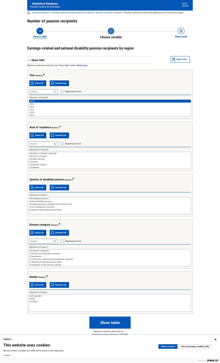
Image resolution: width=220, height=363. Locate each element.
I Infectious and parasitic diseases (110, 253)
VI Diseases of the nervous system (110, 264)
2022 (110, 106)
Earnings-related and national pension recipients (72, 13)
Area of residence (40, 127)
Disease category (39, 224)
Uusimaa (110, 161)
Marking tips (82, 65)
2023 (110, 104)
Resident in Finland (110, 156)
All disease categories (110, 250)
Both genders (110, 296)
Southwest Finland (110, 164)
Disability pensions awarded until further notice (110, 204)
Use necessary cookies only (195, 346)
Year (32, 75)
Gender (33, 277)
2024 (110, 101)
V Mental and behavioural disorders (110, 262)
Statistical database (41, 13)
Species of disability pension (46, 179)
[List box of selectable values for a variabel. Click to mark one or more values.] (110, 108)
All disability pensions (110, 198)
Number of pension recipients (109, 13)
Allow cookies (168, 346)
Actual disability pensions (110, 201)
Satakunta (110, 167)
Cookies (6, 355)
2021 (110, 109)
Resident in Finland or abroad (110, 153)
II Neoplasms (110, 256)
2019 (110, 115)
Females (110, 301)
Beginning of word (73, 91)
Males (110, 298)
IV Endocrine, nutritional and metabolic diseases (110, 259)
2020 (110, 112)
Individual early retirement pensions (110, 209)
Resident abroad (110, 159)
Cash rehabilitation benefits (110, 207)
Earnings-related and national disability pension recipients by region (153, 13)
